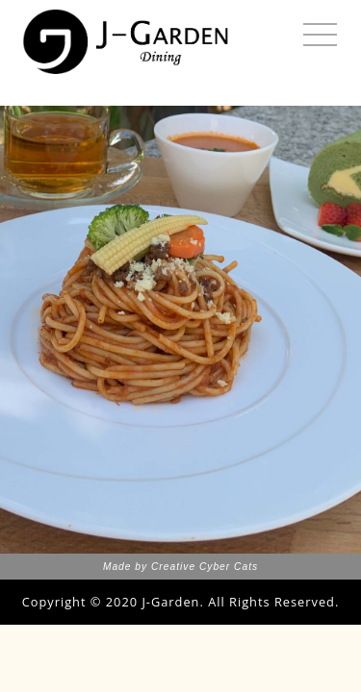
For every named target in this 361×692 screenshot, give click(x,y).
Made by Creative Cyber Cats (180, 566)
